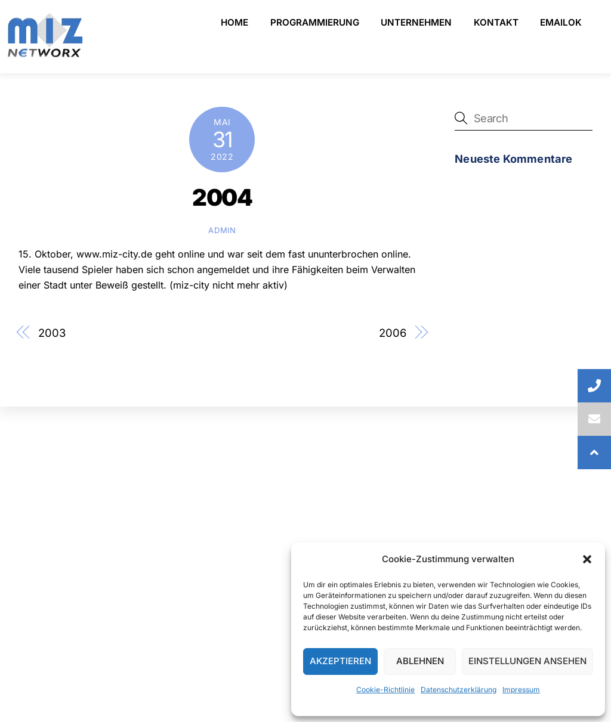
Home (234, 22)
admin (222, 230)
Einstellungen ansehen (527, 661)
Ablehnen (420, 661)
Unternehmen (416, 22)
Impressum (521, 689)
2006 (392, 332)
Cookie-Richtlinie (385, 689)
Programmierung (314, 22)
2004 (222, 197)
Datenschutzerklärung (458, 689)
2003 (52, 332)
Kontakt (496, 22)
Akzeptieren (340, 661)
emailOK (561, 22)
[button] (587, 559)
